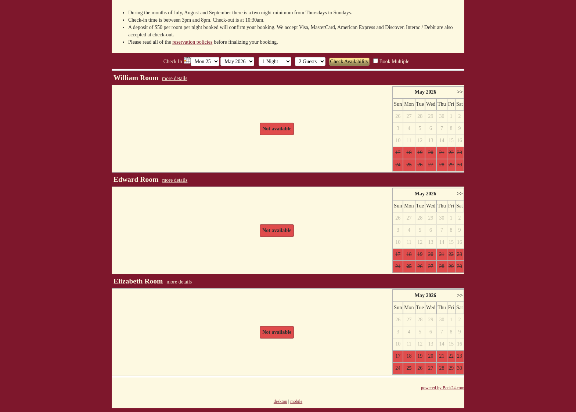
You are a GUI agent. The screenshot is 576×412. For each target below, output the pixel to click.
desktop (280, 401)
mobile (296, 401)
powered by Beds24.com (442, 387)
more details (174, 78)
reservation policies (192, 42)
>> (460, 92)
